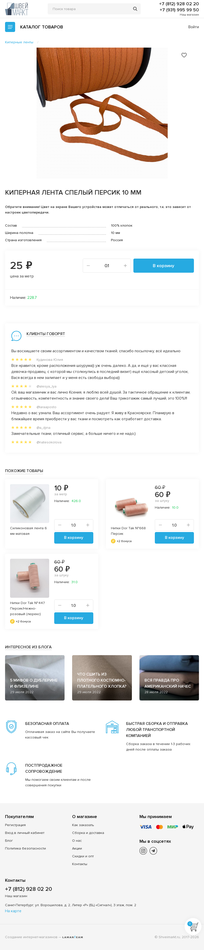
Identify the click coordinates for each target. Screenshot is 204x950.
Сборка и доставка (88, 833)
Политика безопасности (25, 848)
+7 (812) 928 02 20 (179, 4)
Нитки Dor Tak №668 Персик (128, 531)
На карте (13, 910)
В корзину (163, 265)
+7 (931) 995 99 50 (179, 10)
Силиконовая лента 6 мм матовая (28, 531)
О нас (77, 840)
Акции (77, 848)
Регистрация (15, 825)
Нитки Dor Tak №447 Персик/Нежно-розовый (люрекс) (27, 608)
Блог (9, 840)
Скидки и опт (83, 856)
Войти (193, 26)
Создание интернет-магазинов (31, 937)
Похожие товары (24, 470)
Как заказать (83, 825)
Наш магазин (189, 15)
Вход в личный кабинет (24, 833)
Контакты (79, 864)
